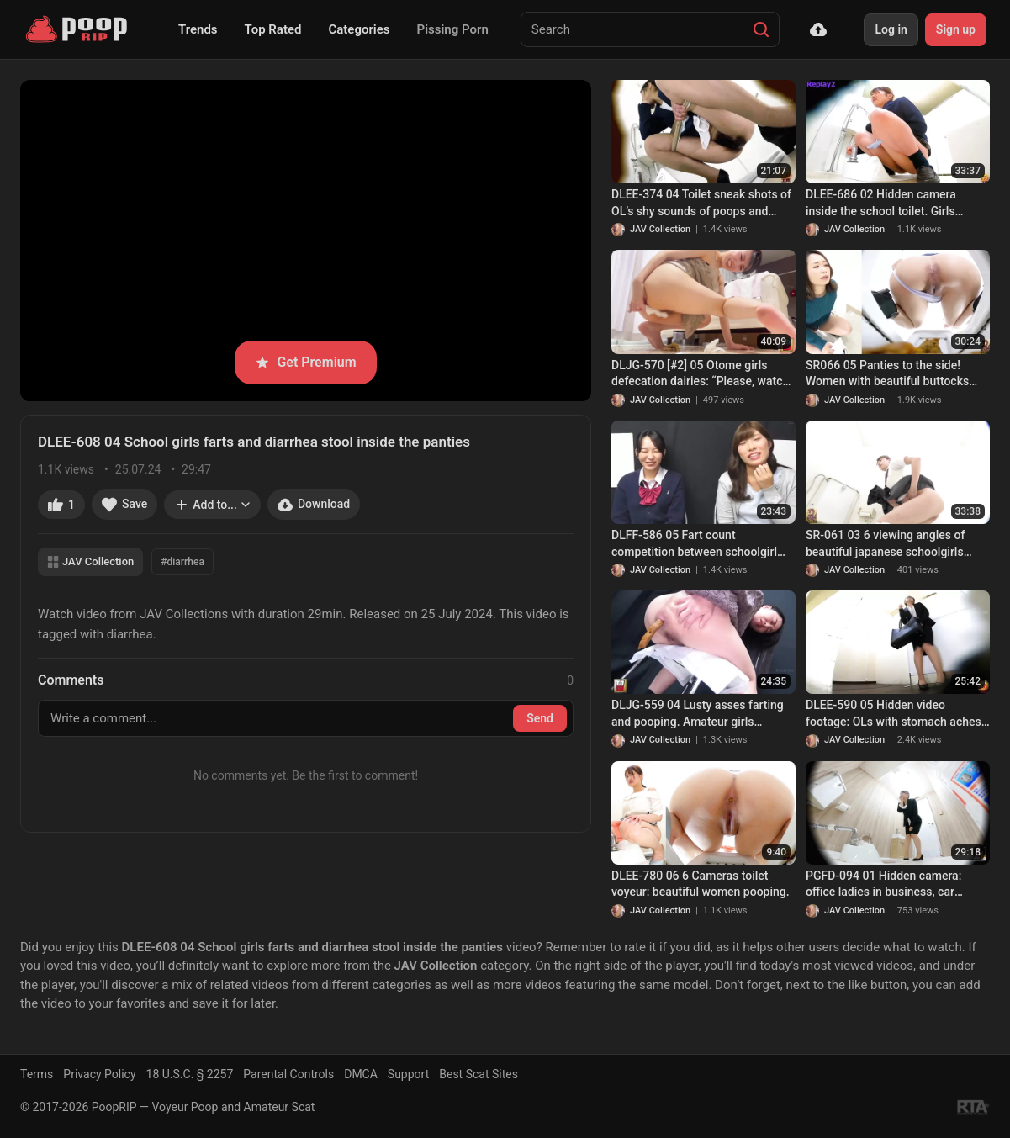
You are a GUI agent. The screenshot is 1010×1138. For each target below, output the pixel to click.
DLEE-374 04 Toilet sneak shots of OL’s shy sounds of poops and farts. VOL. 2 (701, 204)
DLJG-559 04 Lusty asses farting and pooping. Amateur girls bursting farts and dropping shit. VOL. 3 (697, 714)
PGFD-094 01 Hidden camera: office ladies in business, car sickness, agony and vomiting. (885, 885)
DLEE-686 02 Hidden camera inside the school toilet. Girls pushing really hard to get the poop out (897, 204)
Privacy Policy (99, 1074)
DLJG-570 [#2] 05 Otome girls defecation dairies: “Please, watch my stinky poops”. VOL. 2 (700, 374)
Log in (891, 29)
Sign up (956, 29)
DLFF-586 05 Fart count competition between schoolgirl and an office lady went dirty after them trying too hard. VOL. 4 (699, 544)
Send (539, 718)
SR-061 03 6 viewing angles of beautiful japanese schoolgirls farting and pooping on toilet (885, 544)
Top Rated (273, 29)
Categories (358, 29)
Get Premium (305, 362)
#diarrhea (182, 562)
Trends (198, 29)
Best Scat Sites (478, 1074)
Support (408, 1074)
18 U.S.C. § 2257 (190, 1074)
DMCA (361, 1074)
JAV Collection (90, 561)
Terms (36, 1074)
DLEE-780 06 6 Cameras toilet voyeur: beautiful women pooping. (700, 884)
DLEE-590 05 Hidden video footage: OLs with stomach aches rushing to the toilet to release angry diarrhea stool (893, 714)
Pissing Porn (453, 29)
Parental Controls (288, 1074)
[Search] (761, 29)
